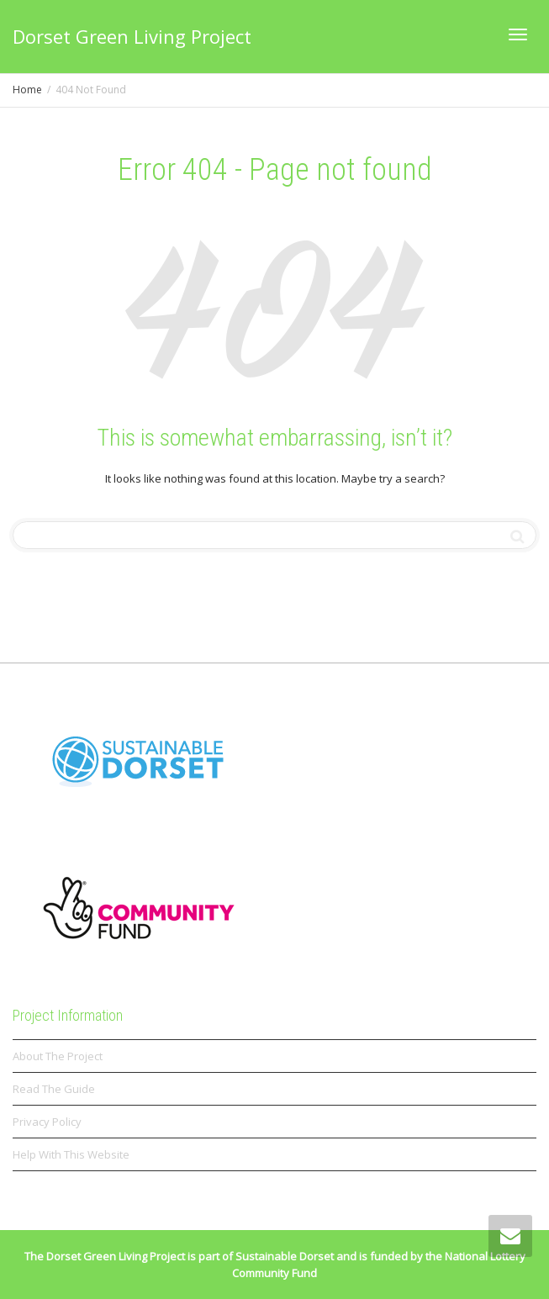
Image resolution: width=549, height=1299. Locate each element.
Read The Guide (54, 1088)
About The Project (58, 1056)
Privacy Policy (47, 1121)
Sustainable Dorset (284, 1256)
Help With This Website (71, 1154)
